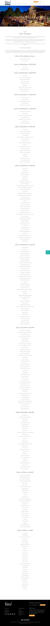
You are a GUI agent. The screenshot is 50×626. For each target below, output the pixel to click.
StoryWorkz (29, 623)
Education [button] (31, 3)
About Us (20, 610)
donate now (32, 615)
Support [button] (35, 3)
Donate (47, 252)
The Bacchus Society (24, 50)
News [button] (44, 3)
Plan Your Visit (25, 3)
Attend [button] (14, 3)
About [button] (40, 3)
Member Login (36, 1)
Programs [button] (19, 3)
